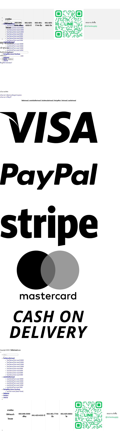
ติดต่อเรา (5, 395)
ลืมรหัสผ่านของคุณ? (6, 62)
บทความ (5, 60)
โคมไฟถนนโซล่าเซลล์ (8, 358)
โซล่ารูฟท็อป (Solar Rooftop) (11, 54)
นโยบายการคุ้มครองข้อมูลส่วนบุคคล (11, 95)
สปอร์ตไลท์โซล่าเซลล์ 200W (15, 46)
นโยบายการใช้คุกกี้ (5, 97)
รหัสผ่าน (3, 55)
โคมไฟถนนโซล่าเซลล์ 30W (15, 40)
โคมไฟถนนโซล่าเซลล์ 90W (15, 34)
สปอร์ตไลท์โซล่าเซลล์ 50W (14, 387)
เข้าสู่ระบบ (10, 59)
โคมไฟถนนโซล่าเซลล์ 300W (15, 360)
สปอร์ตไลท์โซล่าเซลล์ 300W (15, 44)
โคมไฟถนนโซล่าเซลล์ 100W (15, 32)
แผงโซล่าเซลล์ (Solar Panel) (15, 391)
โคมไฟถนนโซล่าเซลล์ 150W (15, 30)
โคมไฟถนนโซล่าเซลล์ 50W (15, 38)
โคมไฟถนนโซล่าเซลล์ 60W (15, 36)
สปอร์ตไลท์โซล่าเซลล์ (9, 377)
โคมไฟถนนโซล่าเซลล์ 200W (15, 28)
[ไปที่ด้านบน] (0, 352)
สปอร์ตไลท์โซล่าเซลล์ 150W (15, 48)
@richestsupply (90, 26)
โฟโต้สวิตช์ (6, 57)
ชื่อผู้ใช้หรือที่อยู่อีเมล (6, 52)
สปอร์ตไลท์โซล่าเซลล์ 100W (15, 50)
